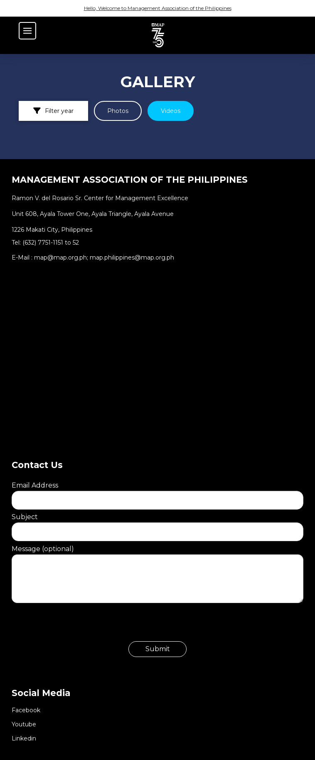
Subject (157, 524)
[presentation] (75, 625)
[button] (27, 30)
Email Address (157, 492)
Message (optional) (157, 554)
